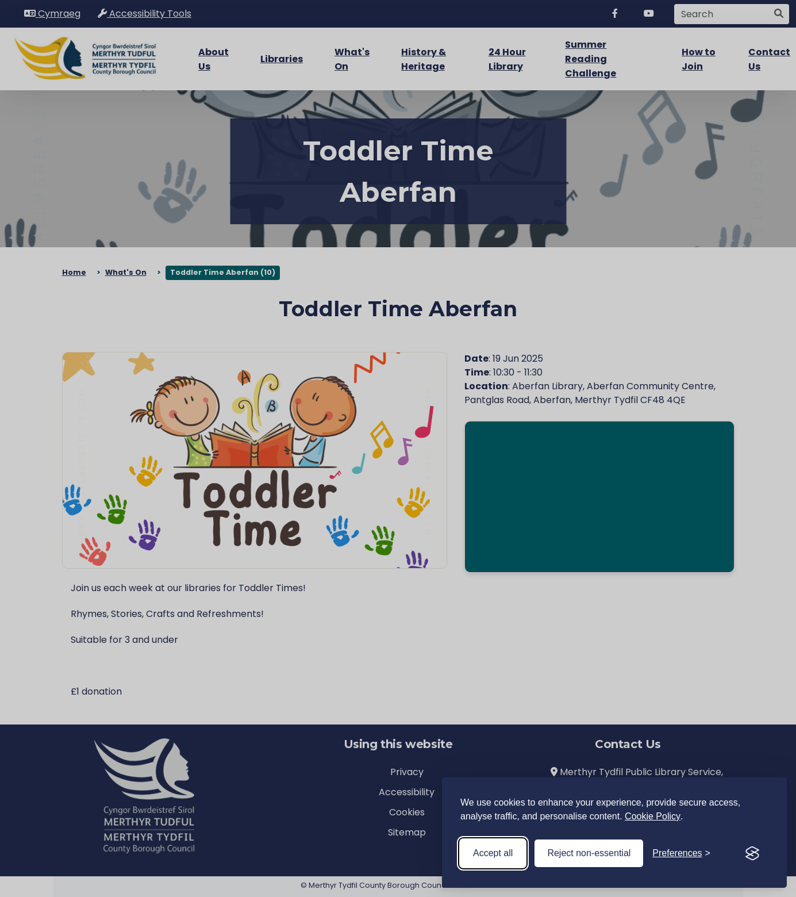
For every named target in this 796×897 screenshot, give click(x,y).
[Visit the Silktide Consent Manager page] (752, 853)
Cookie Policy (652, 816)
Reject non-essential (588, 853)
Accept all (493, 853)
